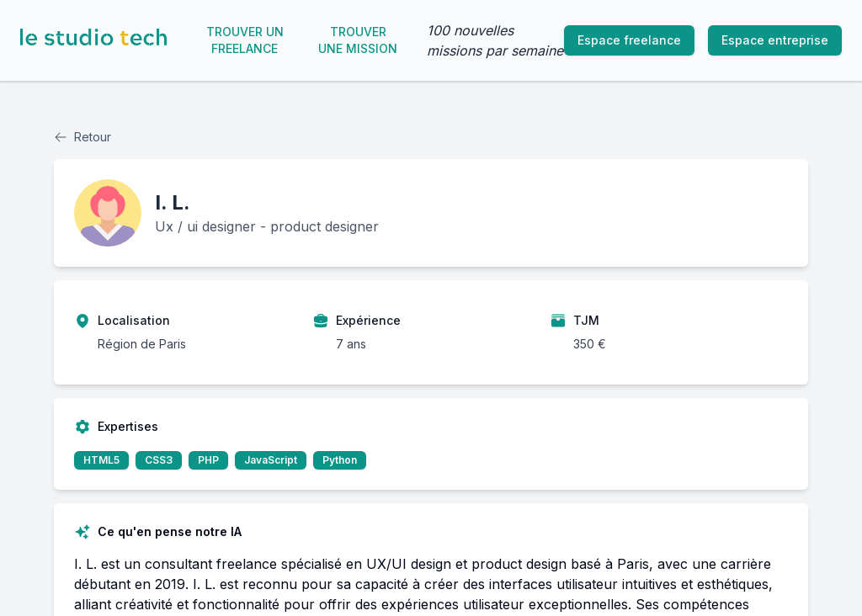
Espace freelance (629, 40)
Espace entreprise (774, 40)
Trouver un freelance (245, 40)
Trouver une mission (357, 40)
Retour (82, 137)
